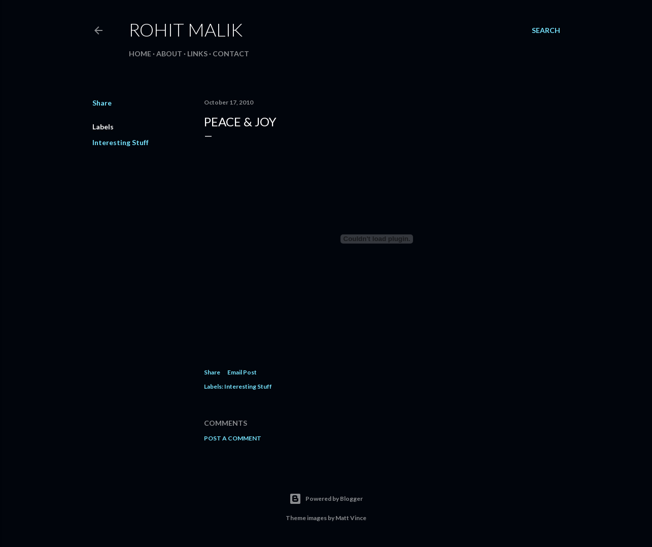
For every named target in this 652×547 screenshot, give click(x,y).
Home (140, 53)
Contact (231, 53)
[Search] (546, 30)
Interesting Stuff (120, 142)
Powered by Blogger (326, 499)
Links (197, 53)
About (169, 53)
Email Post (242, 372)
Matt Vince (350, 518)
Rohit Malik (186, 29)
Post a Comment (232, 438)
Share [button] (102, 102)
